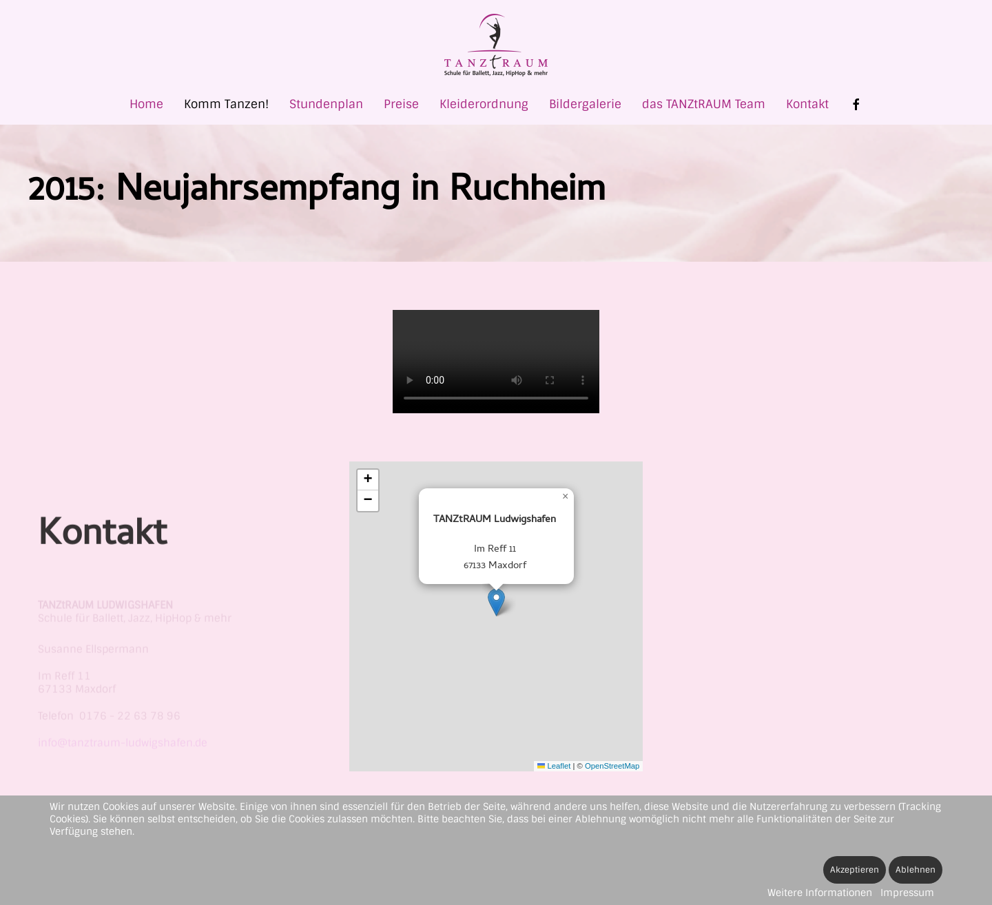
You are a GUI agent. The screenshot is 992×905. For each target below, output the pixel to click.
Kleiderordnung (484, 104)
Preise (401, 104)
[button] (496, 602)
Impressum (907, 892)
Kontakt (807, 104)
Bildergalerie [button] (585, 104)
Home (146, 104)
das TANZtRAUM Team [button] (703, 104)
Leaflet (553, 766)
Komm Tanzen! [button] (226, 104)
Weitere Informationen (819, 892)
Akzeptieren (854, 869)
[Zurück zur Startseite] (496, 45)
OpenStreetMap (612, 766)
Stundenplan (326, 104)
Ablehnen (916, 869)
